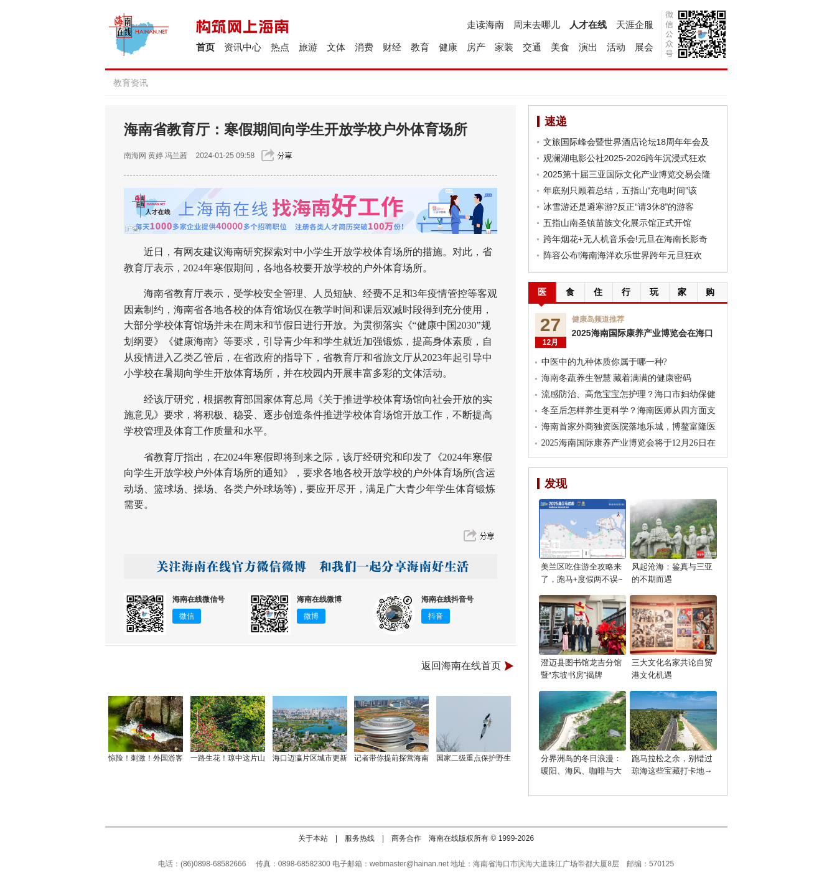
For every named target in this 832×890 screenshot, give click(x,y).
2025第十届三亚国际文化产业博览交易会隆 (627, 174)
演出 (588, 47)
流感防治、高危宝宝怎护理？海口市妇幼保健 (628, 394)
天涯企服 (634, 24)
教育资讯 (130, 83)
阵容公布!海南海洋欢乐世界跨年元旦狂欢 (623, 255)
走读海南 (485, 24)
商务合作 (406, 838)
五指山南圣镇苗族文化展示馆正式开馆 (617, 223)
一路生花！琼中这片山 (227, 758)
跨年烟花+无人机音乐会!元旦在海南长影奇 (625, 239)
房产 (476, 47)
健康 (448, 47)
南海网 (135, 155)
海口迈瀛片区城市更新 (310, 758)
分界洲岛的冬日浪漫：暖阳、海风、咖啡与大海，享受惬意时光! (581, 771)
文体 (336, 47)
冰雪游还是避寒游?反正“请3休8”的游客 (618, 207)
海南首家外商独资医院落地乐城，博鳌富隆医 (628, 426)
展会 (644, 47)
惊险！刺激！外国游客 (145, 758)
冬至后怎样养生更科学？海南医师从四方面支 (628, 410)
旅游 (308, 47)
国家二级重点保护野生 (473, 758)
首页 (205, 47)
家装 (504, 47)
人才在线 (588, 24)
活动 (616, 47)
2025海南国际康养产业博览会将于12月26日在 (628, 442)
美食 (560, 47)
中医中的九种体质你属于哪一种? (604, 362)
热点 (280, 47)
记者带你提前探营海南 (391, 758)
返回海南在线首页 (461, 665)
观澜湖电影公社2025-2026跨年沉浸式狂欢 (625, 158)
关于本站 (313, 838)
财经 (392, 47)
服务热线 (360, 838)
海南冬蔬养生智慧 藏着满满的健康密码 (616, 378)
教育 (420, 47)
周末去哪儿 (536, 24)
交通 (532, 47)
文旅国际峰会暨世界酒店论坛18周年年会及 (626, 142)
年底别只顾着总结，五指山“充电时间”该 (620, 190)
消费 (364, 47)
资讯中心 (242, 47)
